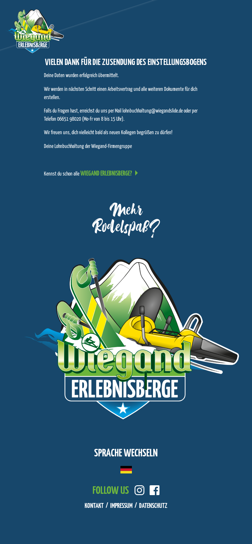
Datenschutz (153, 506)
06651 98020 (69, 119)
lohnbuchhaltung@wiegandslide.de (152, 111)
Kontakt (94, 506)
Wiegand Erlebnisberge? (106, 174)
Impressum (121, 506)
